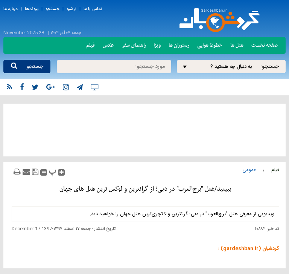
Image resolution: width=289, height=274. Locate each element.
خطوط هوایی (209, 45)
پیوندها (31, 9)
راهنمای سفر (134, 45)
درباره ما (10, 9)
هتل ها (236, 45)
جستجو (52, 9)
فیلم (90, 45)
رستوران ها (179, 45)
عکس (108, 45)
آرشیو (71, 9)
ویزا (157, 45)
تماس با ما (93, 9)
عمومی (249, 170)
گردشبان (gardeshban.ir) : (248, 249)
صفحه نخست (264, 45)
